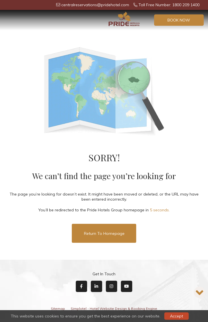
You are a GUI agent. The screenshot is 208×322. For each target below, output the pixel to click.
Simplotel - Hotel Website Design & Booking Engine (114, 308)
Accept (176, 316)
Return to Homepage (104, 233)
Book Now (178, 20)
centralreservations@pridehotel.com (92, 4)
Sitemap (58, 308)
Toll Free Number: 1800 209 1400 (166, 4)
